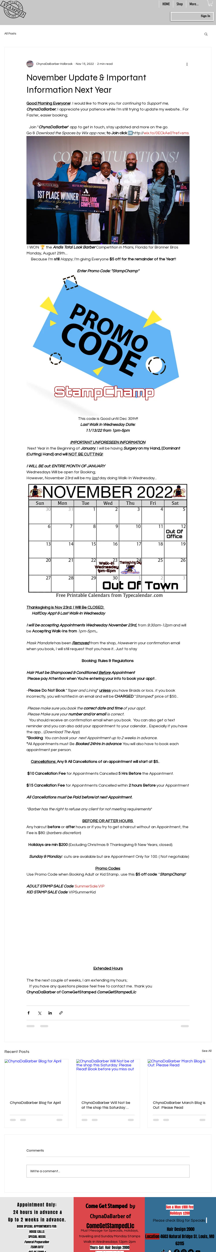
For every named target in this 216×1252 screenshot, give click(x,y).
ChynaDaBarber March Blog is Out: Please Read (179, 1105)
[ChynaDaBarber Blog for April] (36, 1077)
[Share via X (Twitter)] (39, 1013)
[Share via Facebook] (28, 1013)
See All (207, 1050)
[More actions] (187, 64)
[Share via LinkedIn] (50, 1013)
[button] (210, 3)
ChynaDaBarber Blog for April (35, 1102)
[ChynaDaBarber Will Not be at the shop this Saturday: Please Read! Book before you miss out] (108, 1077)
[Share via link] (61, 1013)
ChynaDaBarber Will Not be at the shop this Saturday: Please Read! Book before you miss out (108, 1105)
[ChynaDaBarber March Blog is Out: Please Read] (179, 1077)
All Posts (10, 33)
